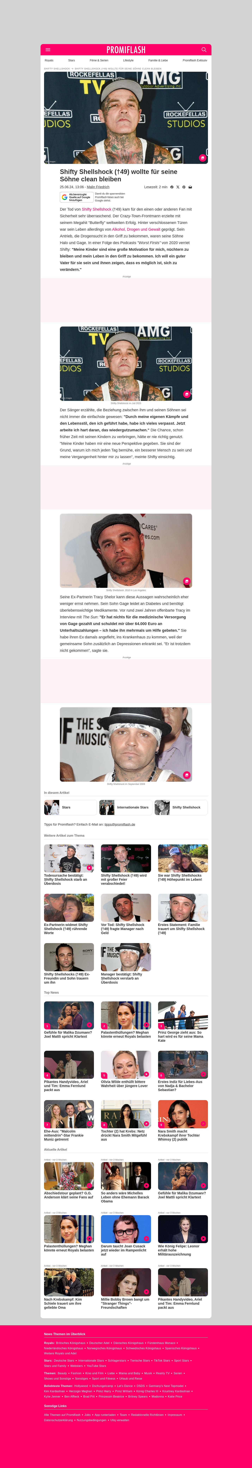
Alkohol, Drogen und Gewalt (136, 229)
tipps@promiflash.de (120, 824)
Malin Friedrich (98, 187)
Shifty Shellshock (96, 209)
